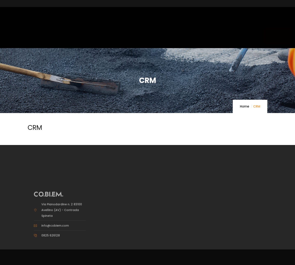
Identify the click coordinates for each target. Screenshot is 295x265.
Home (244, 106)
